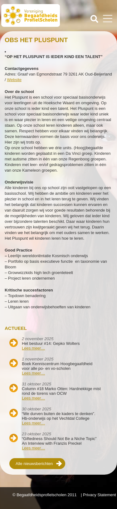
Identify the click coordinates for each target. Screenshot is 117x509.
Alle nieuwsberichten (34, 463)
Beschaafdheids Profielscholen (30, 16)
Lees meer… (33, 348)
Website (14, 79)
